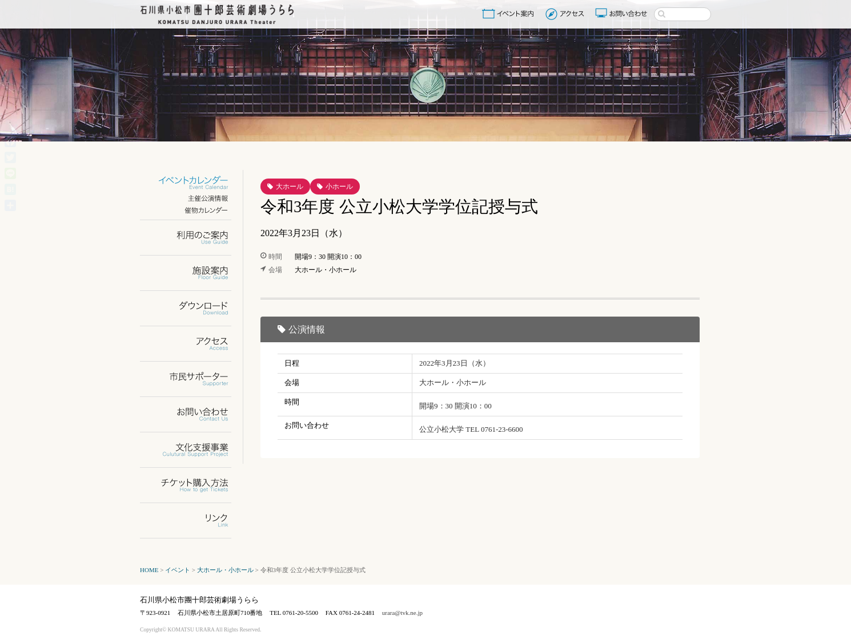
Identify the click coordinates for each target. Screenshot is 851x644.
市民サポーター (192, 379)
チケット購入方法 (192, 485)
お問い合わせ (622, 13)
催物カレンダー (192, 210)
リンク (192, 520)
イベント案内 (510, 13)
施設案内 (192, 273)
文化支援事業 (192, 450)
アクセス (566, 13)
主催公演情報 (192, 198)
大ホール (289, 187)
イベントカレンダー (192, 183)
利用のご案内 (192, 237)
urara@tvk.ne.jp (402, 612)
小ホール (339, 187)
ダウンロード (192, 308)
